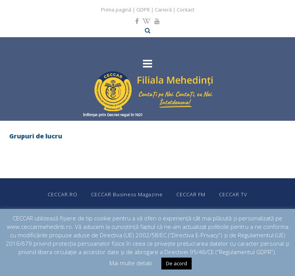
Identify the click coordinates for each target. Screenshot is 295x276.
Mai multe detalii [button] (130, 263)
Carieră (163, 9)
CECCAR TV (233, 194)
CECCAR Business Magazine (127, 194)
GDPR (143, 9)
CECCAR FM (191, 194)
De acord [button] (176, 263)
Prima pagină (116, 9)
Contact (185, 9)
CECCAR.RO (63, 194)
